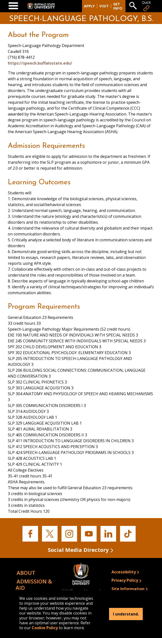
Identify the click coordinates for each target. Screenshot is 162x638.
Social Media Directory (78, 549)
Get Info (117, 6)
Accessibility (123, 572)
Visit (104, 6)
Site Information (127, 589)
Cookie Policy (45, 627)
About (26, 572)
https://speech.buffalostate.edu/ (40, 63)
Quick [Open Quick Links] (146, 6)
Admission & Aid (34, 584)
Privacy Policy (124, 580)
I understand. (126, 614)
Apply (89, 6)
